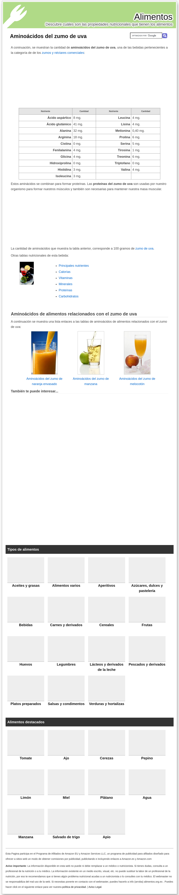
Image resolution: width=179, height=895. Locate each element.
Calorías (64, 272)
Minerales (65, 284)
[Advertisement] (89, 81)
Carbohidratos (68, 296)
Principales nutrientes (74, 265)
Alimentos (153, 17)
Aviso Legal (94, 887)
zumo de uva (144, 248)
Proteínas (65, 290)
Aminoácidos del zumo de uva (48, 36)
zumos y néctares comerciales (63, 53)
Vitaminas (66, 278)
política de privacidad (74, 887)
